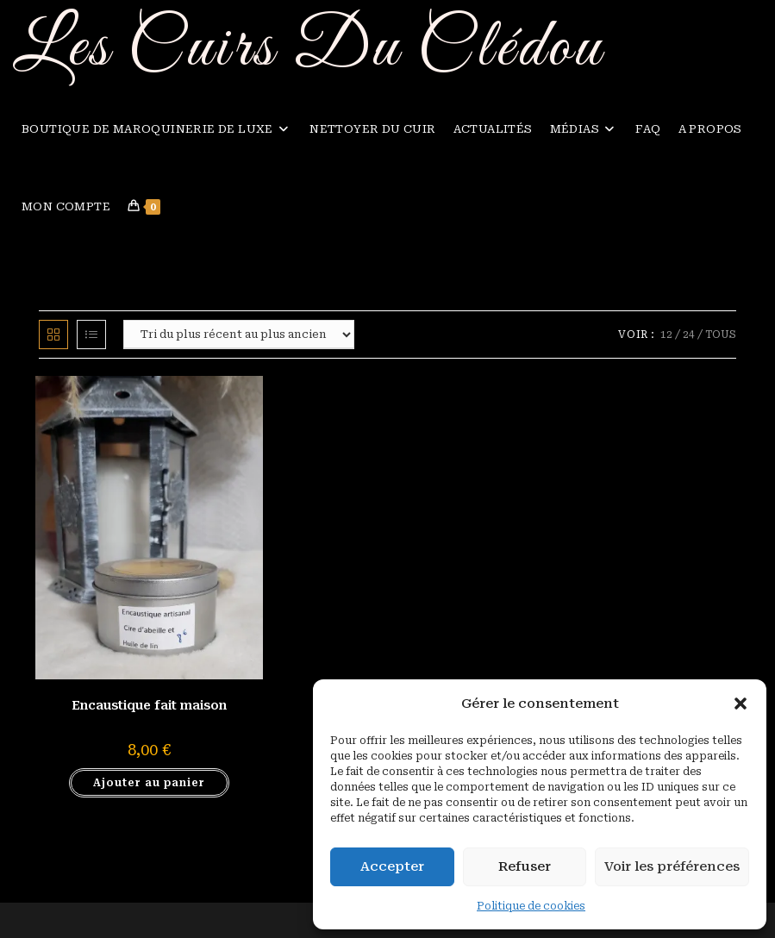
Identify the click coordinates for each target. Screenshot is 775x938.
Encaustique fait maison (149, 705)
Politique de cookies (531, 906)
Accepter (392, 866)
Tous (720, 334)
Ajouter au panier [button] (149, 783)
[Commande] (238, 334)
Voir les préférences (672, 866)
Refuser (524, 866)
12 (666, 334)
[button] (740, 703)
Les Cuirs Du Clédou (308, 48)
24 (689, 334)
